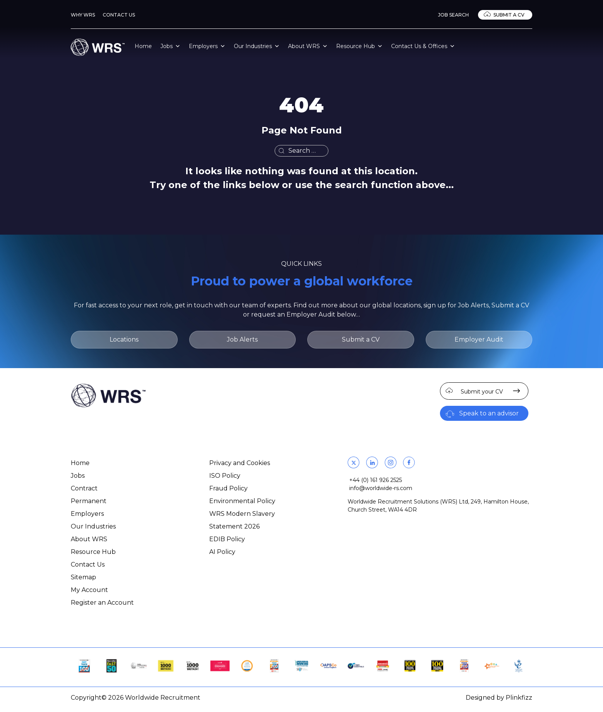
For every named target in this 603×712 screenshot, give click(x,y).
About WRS (308, 46)
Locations (124, 339)
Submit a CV (509, 15)
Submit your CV (482, 391)
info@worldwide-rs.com (380, 488)
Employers (207, 46)
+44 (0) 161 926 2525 (375, 480)
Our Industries (257, 46)
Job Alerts (242, 339)
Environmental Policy (242, 501)
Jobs (170, 46)
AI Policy (222, 551)
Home (143, 46)
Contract (84, 488)
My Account (89, 590)
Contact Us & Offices (423, 46)
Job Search (453, 15)
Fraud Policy (228, 488)
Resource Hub (359, 46)
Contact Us (119, 15)
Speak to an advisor (489, 413)
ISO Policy (224, 475)
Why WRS (83, 15)
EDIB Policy (227, 539)
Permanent (89, 501)
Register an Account (102, 602)
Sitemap (83, 577)
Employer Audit (479, 339)
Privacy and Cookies (239, 463)
